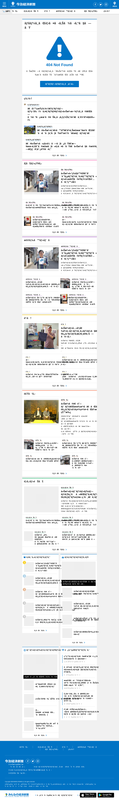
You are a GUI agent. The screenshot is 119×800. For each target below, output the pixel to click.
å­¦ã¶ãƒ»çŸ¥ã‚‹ (91, 11)
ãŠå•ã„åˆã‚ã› (43, 770)
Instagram (106, 4)
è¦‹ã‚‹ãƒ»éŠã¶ (31, 11)
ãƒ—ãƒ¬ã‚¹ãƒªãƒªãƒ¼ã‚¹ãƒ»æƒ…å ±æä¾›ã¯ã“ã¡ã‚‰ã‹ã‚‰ (59, 767)
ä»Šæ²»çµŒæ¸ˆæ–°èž (23, 4)
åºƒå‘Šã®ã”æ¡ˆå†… (18, 773)
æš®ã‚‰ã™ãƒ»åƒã (67, 11)
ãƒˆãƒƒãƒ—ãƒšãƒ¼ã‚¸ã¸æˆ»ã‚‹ (59, 84)
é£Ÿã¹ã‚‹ (13, 11)
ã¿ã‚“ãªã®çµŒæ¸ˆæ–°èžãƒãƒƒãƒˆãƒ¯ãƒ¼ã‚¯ (17, 795)
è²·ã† (47, 11)
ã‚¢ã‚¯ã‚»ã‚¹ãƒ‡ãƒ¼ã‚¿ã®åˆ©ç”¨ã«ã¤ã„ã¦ (27, 770)
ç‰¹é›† (107, 11)
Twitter (101, 4)
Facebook (95, 4)
